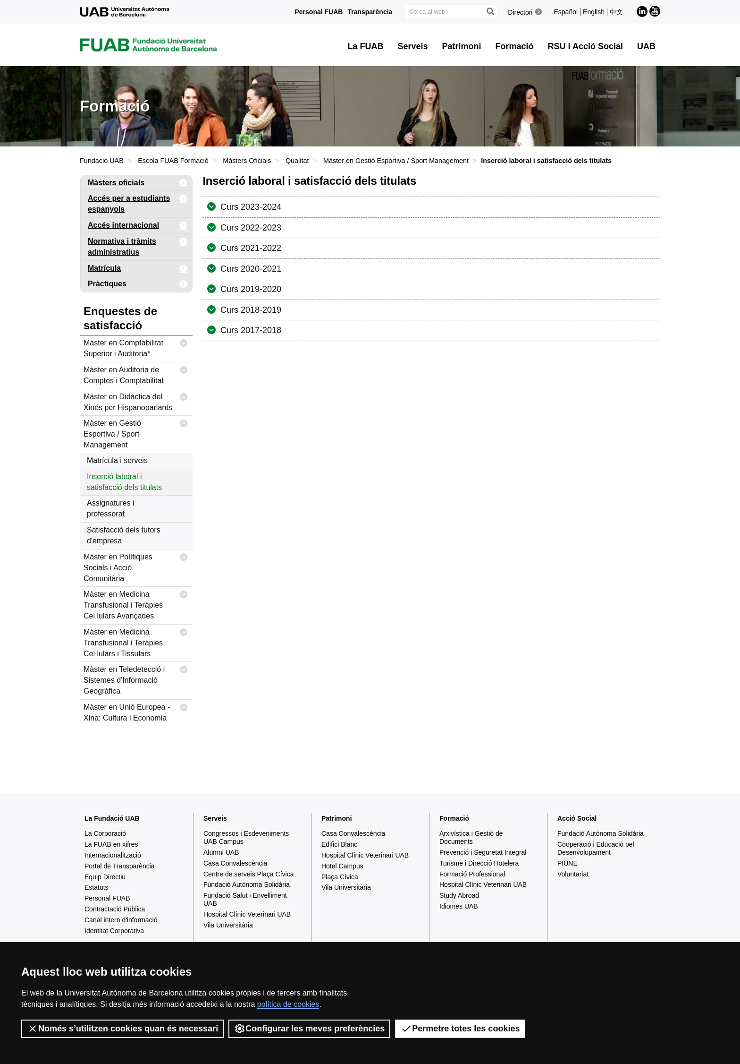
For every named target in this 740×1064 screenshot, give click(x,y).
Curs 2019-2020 (249, 289)
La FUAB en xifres (111, 844)
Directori (520, 12)
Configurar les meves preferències (309, 1028)
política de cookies (288, 1004)
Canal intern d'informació (120, 920)
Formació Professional (472, 874)
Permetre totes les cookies (460, 1028)
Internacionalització (112, 855)
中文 (616, 12)
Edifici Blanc (339, 844)
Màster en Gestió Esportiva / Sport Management (396, 160)
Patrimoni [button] (461, 46)
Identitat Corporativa (114, 931)
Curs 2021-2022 (249, 248)
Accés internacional (137, 225)
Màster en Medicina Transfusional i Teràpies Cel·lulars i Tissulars (136, 641)
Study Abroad (459, 895)
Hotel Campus (342, 866)
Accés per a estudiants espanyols (137, 202)
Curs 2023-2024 (249, 207)
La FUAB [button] (366, 46)
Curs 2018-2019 (249, 310)
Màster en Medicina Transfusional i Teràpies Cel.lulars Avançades (136, 603)
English (594, 12)
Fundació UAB (102, 160)
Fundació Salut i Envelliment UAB (245, 899)
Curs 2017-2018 (249, 330)
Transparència (369, 12)
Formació (454, 818)
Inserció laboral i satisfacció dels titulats (124, 481)
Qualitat (297, 160)
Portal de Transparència (119, 866)
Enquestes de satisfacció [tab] (120, 318)
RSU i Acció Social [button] (585, 46)
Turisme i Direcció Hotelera (479, 863)
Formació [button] (515, 46)
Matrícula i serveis (117, 460)
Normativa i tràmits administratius (137, 245)
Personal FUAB (319, 12)
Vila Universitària (228, 925)
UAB (646, 46)
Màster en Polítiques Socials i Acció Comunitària (136, 566)
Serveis (215, 818)
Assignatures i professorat (111, 508)
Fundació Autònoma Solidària (246, 884)
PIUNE (567, 863)
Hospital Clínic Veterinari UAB (247, 914)
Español (566, 12)
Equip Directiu (105, 877)
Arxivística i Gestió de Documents (471, 837)
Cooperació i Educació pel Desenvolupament (595, 848)
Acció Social (577, 818)
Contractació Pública (114, 909)
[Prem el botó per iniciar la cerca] (490, 12)
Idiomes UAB (458, 906)
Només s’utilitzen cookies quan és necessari (122, 1028)
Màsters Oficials (247, 160)
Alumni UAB (221, 852)
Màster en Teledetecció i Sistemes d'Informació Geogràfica (136, 678)
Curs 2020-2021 (249, 269)
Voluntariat (573, 874)
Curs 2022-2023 (249, 227)
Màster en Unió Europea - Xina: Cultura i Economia (136, 711)
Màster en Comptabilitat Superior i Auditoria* (136, 346)
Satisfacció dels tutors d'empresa (123, 535)
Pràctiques (137, 284)
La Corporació (105, 833)
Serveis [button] (413, 46)
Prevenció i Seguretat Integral (482, 852)
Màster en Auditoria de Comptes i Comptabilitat (136, 373)
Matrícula (137, 268)
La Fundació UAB (112, 818)
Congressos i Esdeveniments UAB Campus (246, 837)
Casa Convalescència (235, 863)
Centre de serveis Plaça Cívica (248, 874)
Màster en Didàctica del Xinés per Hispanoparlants (136, 400)
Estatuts (96, 887)
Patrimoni (336, 818)
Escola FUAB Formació (173, 160)
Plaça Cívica (339, 877)
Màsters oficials (137, 183)
